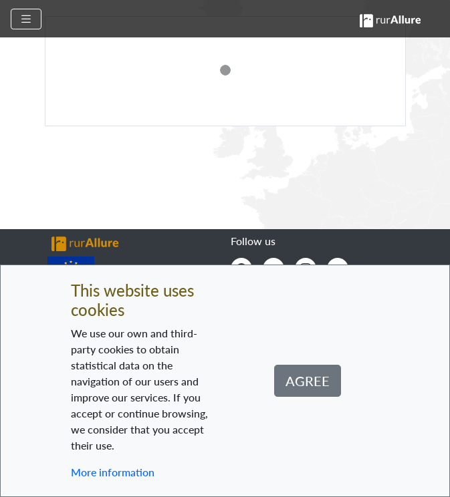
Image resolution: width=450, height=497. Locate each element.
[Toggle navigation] (26, 19)
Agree (308, 381)
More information (112, 472)
